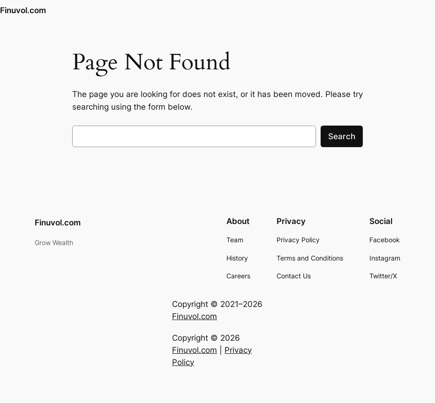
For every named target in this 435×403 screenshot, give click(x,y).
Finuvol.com (23, 10)
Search (341, 136)
